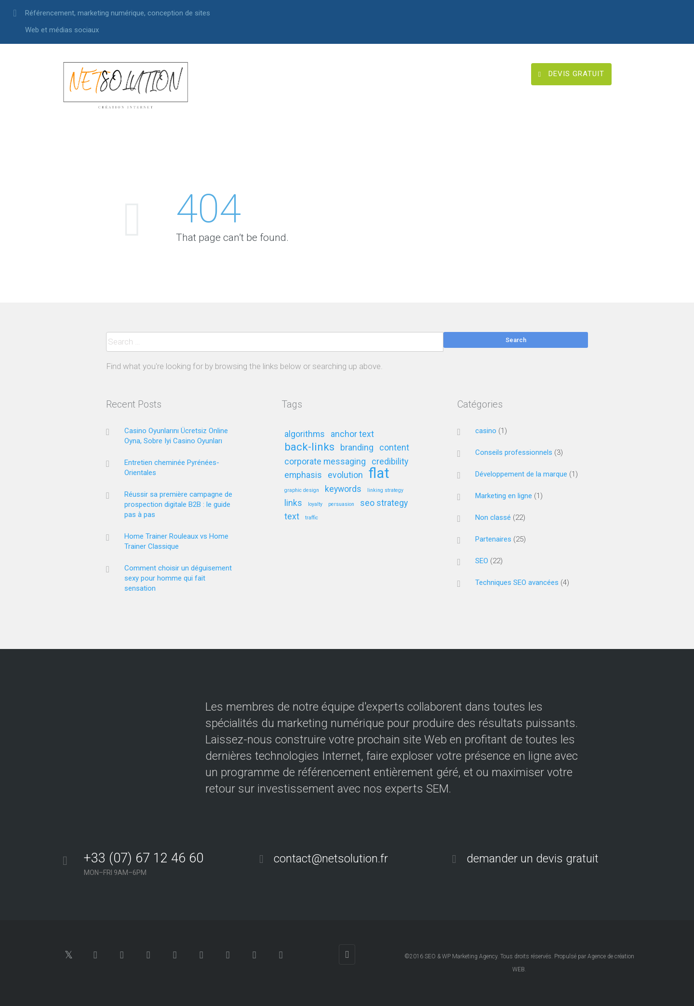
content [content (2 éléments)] (394, 447)
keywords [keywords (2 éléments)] (343, 489)
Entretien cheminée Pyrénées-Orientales (171, 467)
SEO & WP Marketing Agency (461, 956)
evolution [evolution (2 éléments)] (345, 475)
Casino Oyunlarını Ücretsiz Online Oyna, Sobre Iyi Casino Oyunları (176, 435)
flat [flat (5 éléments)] (379, 474)
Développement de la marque (521, 474)
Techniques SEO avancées (517, 582)
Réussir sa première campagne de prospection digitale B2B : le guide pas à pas (178, 504)
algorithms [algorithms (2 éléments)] (304, 434)
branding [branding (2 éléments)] (357, 447)
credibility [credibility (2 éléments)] (390, 461)
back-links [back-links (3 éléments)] (309, 447)
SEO (481, 560)
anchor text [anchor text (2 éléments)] (352, 434)
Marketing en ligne (503, 495)
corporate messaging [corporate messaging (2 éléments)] (325, 461)
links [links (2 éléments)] (293, 503)
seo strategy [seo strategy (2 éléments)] (384, 503)
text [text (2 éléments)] (291, 516)
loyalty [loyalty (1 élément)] (315, 504)
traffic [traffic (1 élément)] (311, 518)
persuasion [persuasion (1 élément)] (341, 504)
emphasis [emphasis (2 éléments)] (303, 475)
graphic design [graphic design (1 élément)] (301, 490)
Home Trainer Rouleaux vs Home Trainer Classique (176, 541)
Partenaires (493, 539)
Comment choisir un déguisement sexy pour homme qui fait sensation (178, 578)
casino (485, 430)
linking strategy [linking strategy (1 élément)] (385, 490)
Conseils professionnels (513, 452)
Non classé (493, 517)
